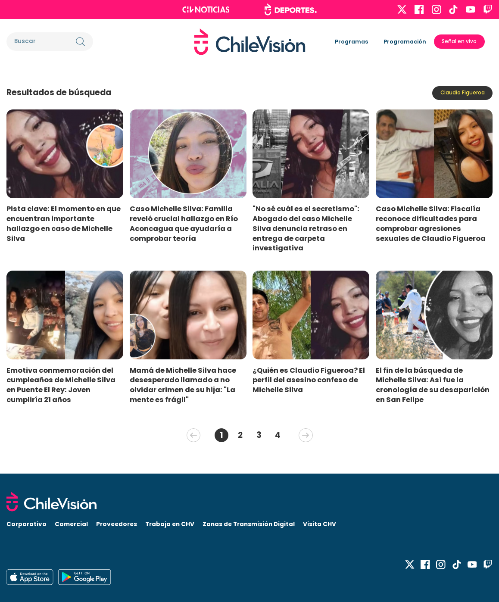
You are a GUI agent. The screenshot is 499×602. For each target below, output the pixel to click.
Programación (405, 41)
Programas (351, 41)
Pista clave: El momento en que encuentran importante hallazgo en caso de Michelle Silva (63, 223)
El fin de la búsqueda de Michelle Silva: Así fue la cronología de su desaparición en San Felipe (433, 385)
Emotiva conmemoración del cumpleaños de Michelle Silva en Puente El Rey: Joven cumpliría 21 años (60, 385)
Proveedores (116, 524)
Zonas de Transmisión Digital (249, 524)
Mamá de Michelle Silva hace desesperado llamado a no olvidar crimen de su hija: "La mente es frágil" (183, 385)
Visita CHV (319, 524)
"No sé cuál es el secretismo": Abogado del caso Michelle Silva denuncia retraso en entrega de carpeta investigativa (306, 228)
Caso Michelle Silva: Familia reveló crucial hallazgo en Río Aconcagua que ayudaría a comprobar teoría (184, 223)
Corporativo (26, 524)
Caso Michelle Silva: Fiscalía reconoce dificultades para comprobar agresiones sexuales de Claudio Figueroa (431, 223)
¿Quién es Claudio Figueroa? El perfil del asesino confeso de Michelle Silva (309, 380)
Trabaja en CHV (169, 524)
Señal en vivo (459, 41)
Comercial (71, 524)
